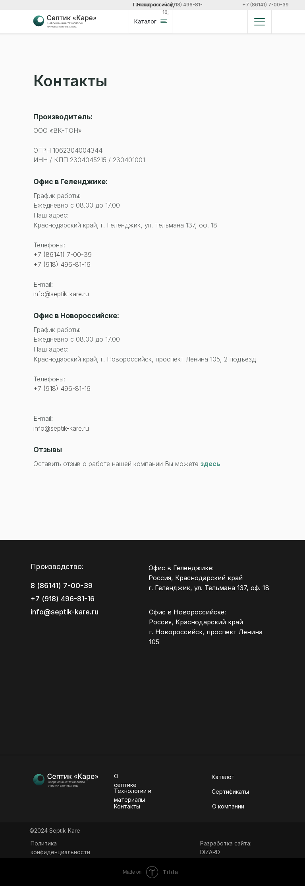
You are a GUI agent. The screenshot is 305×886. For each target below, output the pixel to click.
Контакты (127, 806)
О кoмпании (228, 806)
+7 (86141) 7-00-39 (265, 5)
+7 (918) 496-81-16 (62, 264)
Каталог (223, 776)
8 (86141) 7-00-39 (62, 585)
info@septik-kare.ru (61, 294)
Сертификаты (230, 791)
